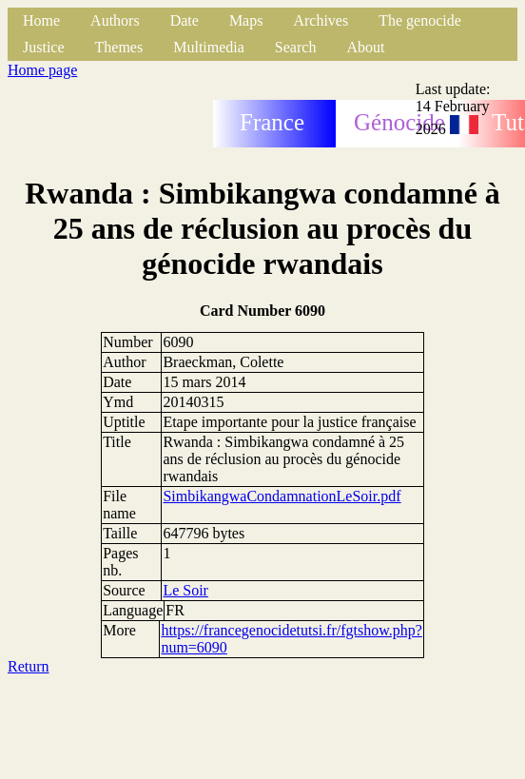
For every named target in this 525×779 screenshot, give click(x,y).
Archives (320, 20)
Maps (246, 20)
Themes (119, 47)
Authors (115, 20)
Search (296, 47)
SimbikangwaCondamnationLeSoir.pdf (281, 496)
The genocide (420, 20)
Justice (44, 47)
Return (28, 666)
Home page (42, 70)
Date (184, 20)
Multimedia (208, 47)
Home (41, 20)
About (365, 47)
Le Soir (185, 590)
